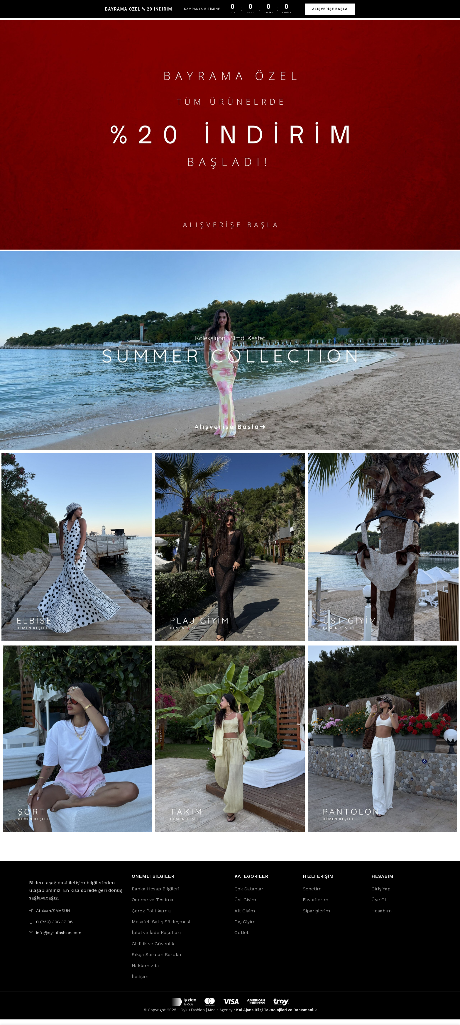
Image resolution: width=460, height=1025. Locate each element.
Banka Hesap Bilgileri (155, 894)
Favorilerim (315, 905)
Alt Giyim (244, 916)
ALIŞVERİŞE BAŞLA (330, 9)
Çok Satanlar (248, 894)
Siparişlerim (316, 916)
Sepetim (312, 894)
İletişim (140, 982)
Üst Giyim (245, 905)
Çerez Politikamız (152, 916)
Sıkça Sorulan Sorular (157, 960)
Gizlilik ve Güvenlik (153, 949)
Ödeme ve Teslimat (153, 905)
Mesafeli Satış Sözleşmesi (161, 927)
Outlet (241, 938)
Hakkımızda (145, 971)
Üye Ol (378, 905)
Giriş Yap (380, 894)
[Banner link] (230, 140)
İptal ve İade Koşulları (156, 938)
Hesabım (381, 916)
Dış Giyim (245, 927)
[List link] (76, 927)
